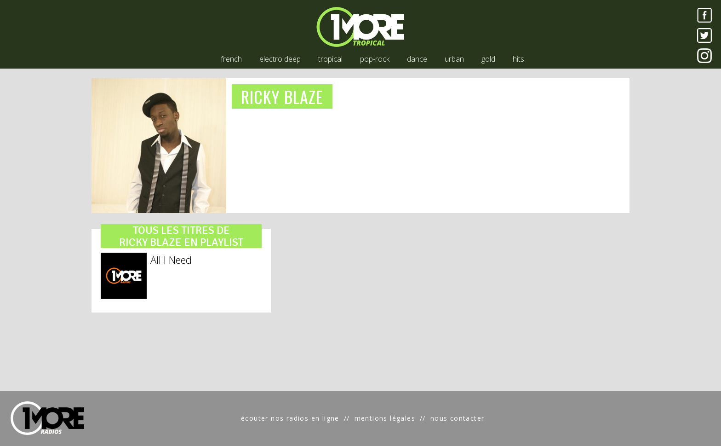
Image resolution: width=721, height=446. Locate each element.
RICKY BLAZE (282, 96)
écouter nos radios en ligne (290, 418)
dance (417, 59)
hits (518, 59)
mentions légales (385, 418)
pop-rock (374, 59)
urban (454, 59)
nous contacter (457, 418)
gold (488, 59)
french (231, 59)
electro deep (280, 59)
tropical (330, 59)
